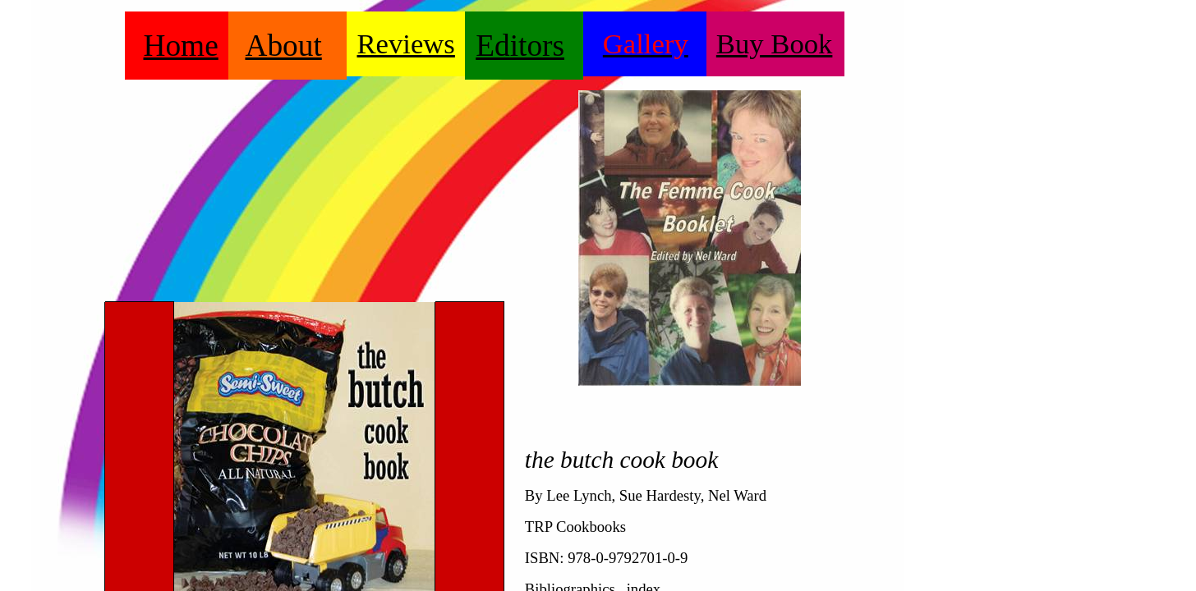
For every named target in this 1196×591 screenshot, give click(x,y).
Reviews (406, 43)
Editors (520, 45)
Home (181, 45)
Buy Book (774, 43)
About (283, 45)
